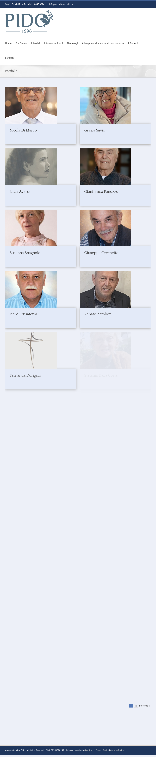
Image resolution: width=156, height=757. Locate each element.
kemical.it (89, 750)
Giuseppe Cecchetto (101, 253)
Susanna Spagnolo (25, 253)
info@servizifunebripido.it (61, 4)
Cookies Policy (117, 750)
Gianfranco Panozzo (101, 192)
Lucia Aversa (20, 192)
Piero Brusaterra (23, 314)
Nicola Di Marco (23, 130)
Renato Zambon (97, 314)
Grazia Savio (94, 130)
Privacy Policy (102, 750)
